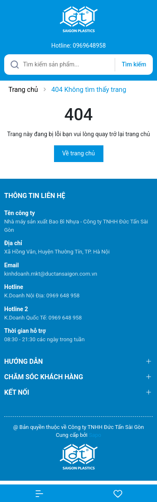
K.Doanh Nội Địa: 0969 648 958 (42, 295)
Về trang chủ (78, 153)
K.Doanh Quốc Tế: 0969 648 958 (43, 317)
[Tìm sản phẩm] (78, 64)
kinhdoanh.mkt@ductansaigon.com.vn (50, 274)
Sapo (95, 435)
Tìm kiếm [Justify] (134, 64)
